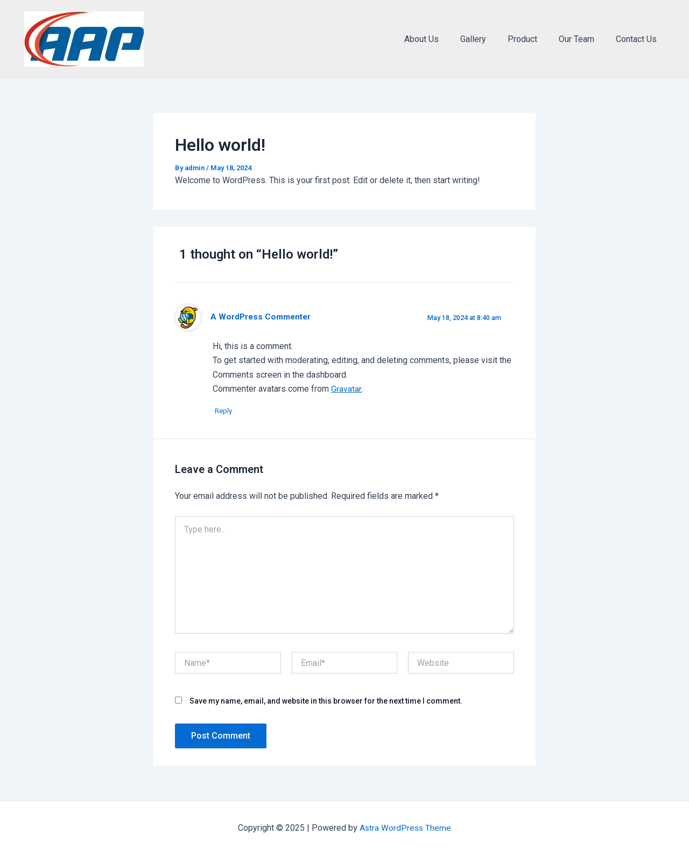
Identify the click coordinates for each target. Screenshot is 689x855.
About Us (441, 39)
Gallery (488, 39)
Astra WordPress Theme (405, 828)
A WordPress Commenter (261, 317)
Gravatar (346, 389)
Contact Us (638, 39)
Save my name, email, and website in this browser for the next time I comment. (325, 701)
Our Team (583, 39)
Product (533, 39)
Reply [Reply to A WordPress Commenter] (226, 411)
